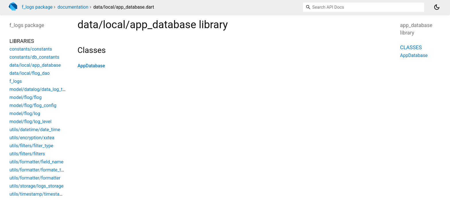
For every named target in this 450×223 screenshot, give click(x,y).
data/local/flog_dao (29, 73)
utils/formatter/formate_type (38, 170)
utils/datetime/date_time (34, 129)
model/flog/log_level (30, 121)
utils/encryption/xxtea (32, 137)
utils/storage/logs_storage (36, 186)
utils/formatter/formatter (35, 178)
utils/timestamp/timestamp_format (45, 194)
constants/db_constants (34, 57)
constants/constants (30, 49)
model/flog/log (24, 113)
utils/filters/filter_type (31, 145)
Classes (411, 47)
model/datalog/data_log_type (39, 89)
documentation (72, 7)
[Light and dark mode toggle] (436, 7)
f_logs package (37, 7)
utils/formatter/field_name (36, 162)
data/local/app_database (35, 65)
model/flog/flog (25, 97)
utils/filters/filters (27, 154)
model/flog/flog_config (33, 105)
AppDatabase (91, 65)
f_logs (15, 81)
